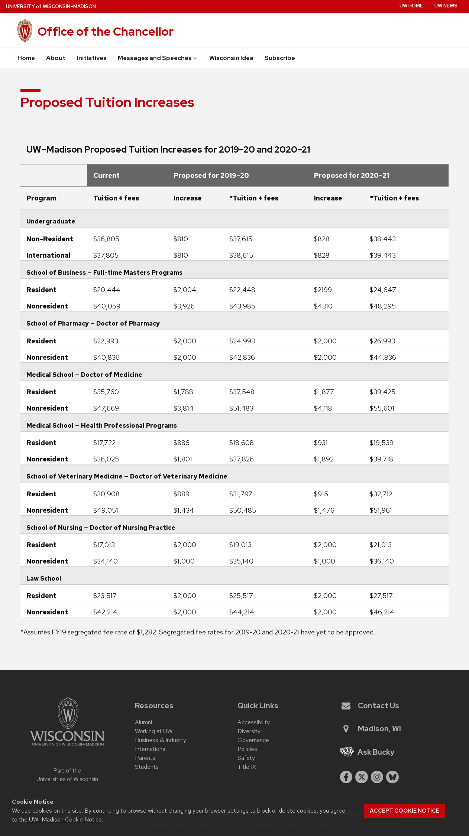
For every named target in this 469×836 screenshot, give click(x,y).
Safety (246, 758)
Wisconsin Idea (231, 58)
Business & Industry (160, 740)
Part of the (67, 775)
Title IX (246, 767)
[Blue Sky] (392, 777)
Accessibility (253, 722)
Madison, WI (371, 729)
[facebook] (346, 777)
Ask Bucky (367, 752)
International (150, 749)
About (55, 58)
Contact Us (370, 706)
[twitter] (361, 777)
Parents (145, 758)
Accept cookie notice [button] (404, 810)
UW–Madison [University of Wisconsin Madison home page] (51, 6)
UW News (445, 6)
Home (26, 58)
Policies (247, 749)
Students (147, 767)
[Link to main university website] (67, 747)
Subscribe (280, 58)
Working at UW (153, 731)
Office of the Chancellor (106, 31)
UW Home (411, 6)
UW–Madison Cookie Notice (65, 819)
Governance (253, 740)
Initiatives (92, 58)
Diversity (249, 731)
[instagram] (377, 777)
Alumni (143, 722)
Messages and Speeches (158, 58)
